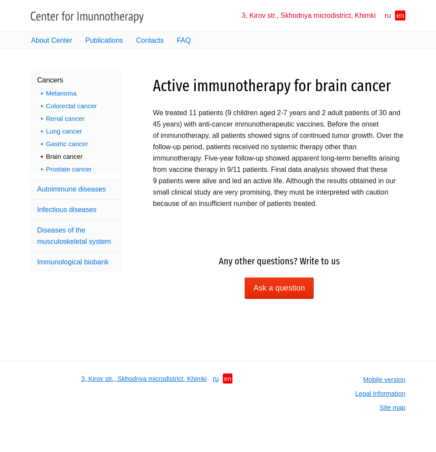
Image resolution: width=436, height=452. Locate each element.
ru (388, 15)
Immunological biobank (73, 262)
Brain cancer (64, 156)
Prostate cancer (69, 169)
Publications (104, 40)
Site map (392, 407)
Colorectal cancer (71, 106)
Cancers (50, 80)
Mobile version (384, 379)
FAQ (184, 40)
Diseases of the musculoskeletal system (74, 235)
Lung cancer (64, 131)
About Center (51, 40)
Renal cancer (65, 118)
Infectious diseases (67, 209)
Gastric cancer (67, 143)
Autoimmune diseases (71, 189)
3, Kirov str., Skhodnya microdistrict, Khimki (309, 15)
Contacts (150, 40)
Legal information (380, 393)
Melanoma (61, 93)
